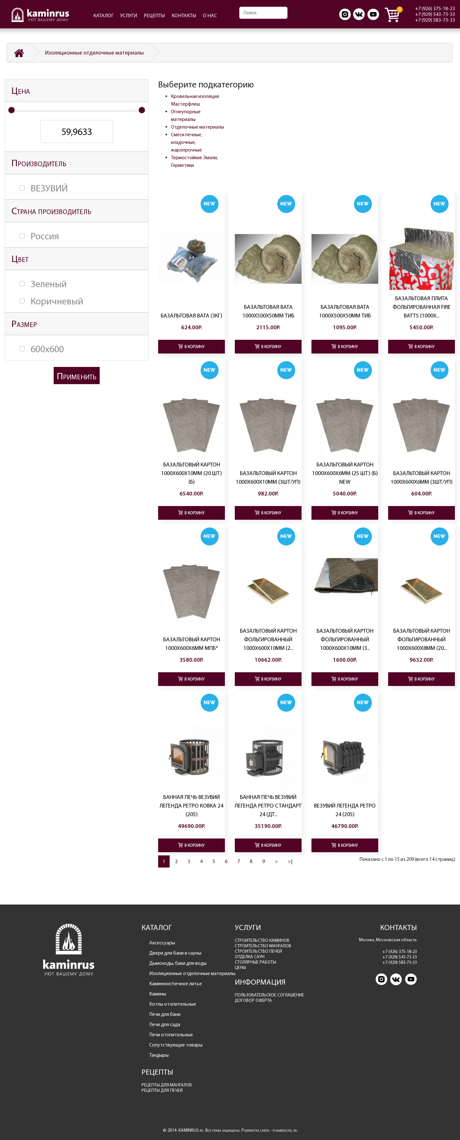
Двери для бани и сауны (175, 953)
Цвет (20, 259)
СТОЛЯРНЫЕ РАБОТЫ (255, 962)
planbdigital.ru (284, 1130)
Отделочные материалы (197, 127)
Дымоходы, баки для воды (178, 963)
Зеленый (49, 284)
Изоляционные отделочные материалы (94, 52)
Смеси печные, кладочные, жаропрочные (186, 142)
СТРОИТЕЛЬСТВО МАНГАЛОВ (263, 946)
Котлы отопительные (172, 1004)
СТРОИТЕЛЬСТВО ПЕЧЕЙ (258, 951)
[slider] (11, 110)
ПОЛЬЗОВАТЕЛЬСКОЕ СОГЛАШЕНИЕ (269, 995)
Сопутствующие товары (176, 1045)
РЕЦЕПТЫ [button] (154, 15)
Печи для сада (164, 1024)
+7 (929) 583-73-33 (435, 20)
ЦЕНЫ (240, 967)
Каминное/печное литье (175, 983)
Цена (21, 90)
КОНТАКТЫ (184, 15)
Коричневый (57, 301)
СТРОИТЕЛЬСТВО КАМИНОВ (262, 940)
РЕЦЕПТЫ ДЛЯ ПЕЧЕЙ (162, 1090)
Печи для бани (164, 1014)
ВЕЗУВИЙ (49, 188)
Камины (157, 994)
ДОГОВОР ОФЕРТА (253, 1000)
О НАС (210, 15)
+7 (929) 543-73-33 (435, 14)
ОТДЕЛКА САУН (249, 956)
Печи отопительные (171, 1035)
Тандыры (159, 1055)
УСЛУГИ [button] (128, 15)
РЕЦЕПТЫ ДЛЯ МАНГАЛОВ (167, 1085)
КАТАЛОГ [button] (103, 15)
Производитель (39, 163)
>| (290, 861)
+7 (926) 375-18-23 (435, 8)
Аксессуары (162, 943)
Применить (76, 376)
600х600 (47, 349)
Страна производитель (51, 211)
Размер (24, 324)
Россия (45, 236)
